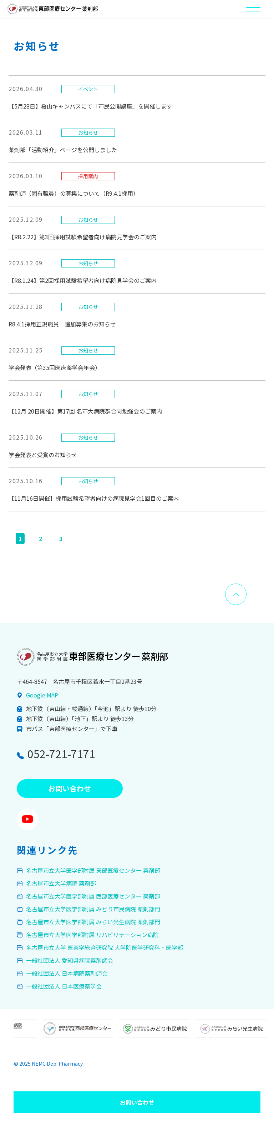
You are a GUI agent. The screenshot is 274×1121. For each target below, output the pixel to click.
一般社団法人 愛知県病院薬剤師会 (69, 960)
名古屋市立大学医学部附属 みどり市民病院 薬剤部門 (93, 909)
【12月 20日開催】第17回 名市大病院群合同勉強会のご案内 (85, 411)
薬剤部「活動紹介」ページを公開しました (63, 149)
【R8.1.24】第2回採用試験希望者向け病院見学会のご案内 (83, 280)
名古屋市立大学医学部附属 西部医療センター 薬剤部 (93, 896)
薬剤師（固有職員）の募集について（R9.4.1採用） (74, 193)
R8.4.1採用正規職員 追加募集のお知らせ (62, 324)
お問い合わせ (137, 1102)
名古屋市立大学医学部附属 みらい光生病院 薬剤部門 (93, 921)
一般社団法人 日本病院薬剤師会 (66, 973)
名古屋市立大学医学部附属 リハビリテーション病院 (92, 934)
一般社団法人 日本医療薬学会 (64, 986)
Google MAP (42, 695)
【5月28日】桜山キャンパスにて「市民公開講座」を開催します (90, 106)
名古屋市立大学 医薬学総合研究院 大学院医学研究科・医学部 (104, 947)
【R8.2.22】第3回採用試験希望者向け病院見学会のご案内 (83, 236)
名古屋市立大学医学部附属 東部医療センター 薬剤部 (93, 870)
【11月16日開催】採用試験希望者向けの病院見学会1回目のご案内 (94, 498)
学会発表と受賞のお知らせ (43, 454)
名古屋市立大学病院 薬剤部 (61, 883)
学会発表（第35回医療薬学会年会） (55, 367)
